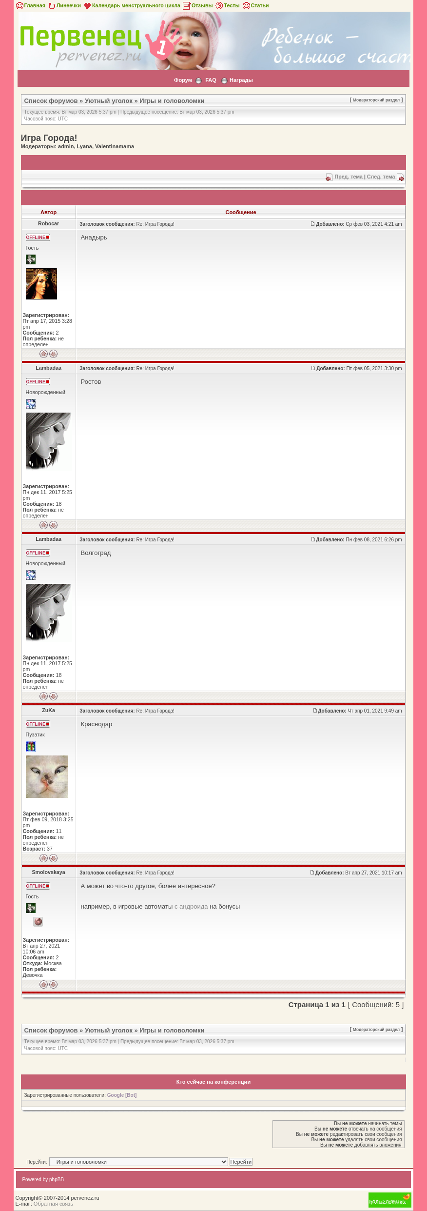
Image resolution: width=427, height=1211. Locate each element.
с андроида (191, 906)
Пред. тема (348, 176)
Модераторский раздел (376, 100)
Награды (241, 80)
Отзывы (197, 5)
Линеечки (64, 5)
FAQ (210, 80)
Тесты (227, 5)
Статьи (255, 5)
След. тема (381, 176)
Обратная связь (53, 1204)
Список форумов (51, 100)
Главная (30, 5)
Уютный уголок (109, 100)
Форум (183, 80)
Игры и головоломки (171, 100)
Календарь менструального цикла (131, 5)
